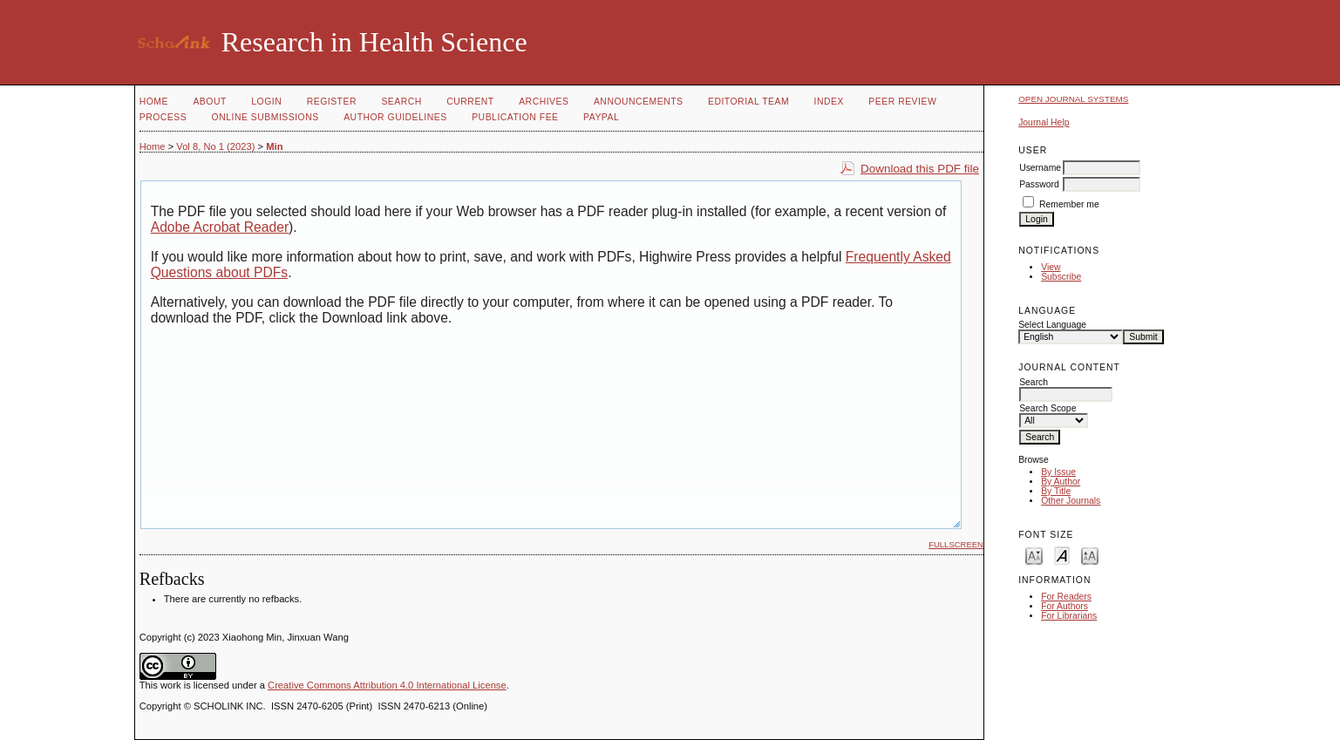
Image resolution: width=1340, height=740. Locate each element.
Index (829, 101)
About (209, 101)
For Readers (1066, 596)
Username (1040, 168)
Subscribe (1061, 277)
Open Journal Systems (1073, 99)
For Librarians (1069, 616)
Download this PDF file (919, 168)
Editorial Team (748, 101)
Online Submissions (265, 117)
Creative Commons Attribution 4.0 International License (387, 685)
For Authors (1064, 606)
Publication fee (515, 117)
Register (332, 101)
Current (469, 101)
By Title (1056, 491)
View (1050, 267)
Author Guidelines (395, 117)
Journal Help (1043, 122)
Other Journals (1070, 501)
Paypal (601, 117)
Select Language (1052, 324)
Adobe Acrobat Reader (220, 227)
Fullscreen (955, 544)
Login (266, 101)
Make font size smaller (1034, 555)
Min (274, 146)
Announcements (639, 101)
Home (153, 101)
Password (1039, 184)
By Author (1060, 481)
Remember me (1069, 204)
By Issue (1058, 472)
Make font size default (1062, 555)
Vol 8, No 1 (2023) (215, 146)
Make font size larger (1090, 555)
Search (401, 101)
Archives (543, 101)
